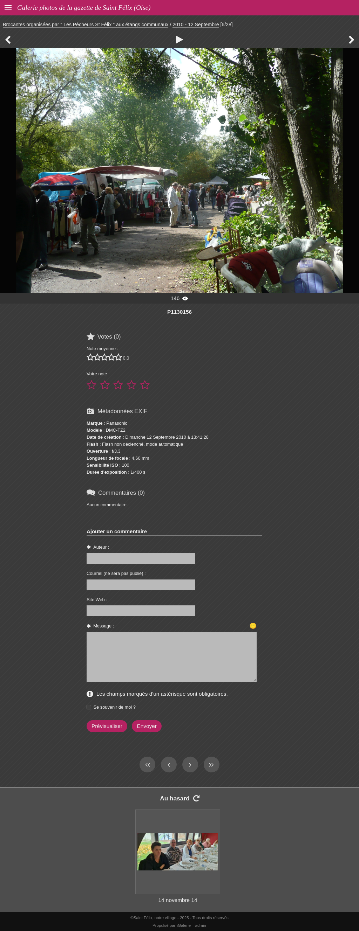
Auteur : (101, 547)
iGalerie (184, 925)
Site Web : (97, 599)
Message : (103, 625)
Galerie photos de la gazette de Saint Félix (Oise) (83, 7)
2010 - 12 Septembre (195, 24)
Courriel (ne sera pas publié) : (116, 573)
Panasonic (116, 423)
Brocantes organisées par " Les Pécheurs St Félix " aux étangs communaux (85, 24)
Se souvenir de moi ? (115, 707)
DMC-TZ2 (116, 430)
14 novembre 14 (177, 900)
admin (200, 925)
